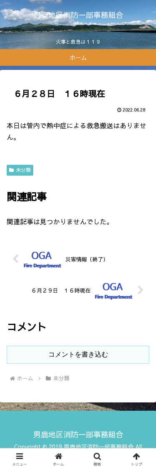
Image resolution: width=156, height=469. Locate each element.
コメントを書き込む (78, 354)
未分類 (20, 169)
